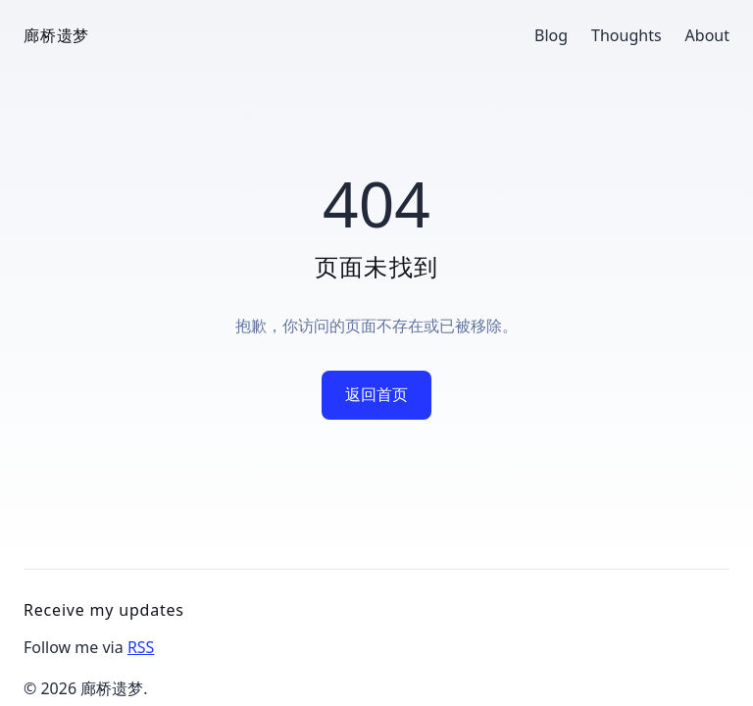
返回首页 (376, 394)
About (707, 35)
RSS (141, 647)
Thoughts (626, 35)
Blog (551, 35)
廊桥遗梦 (56, 35)
